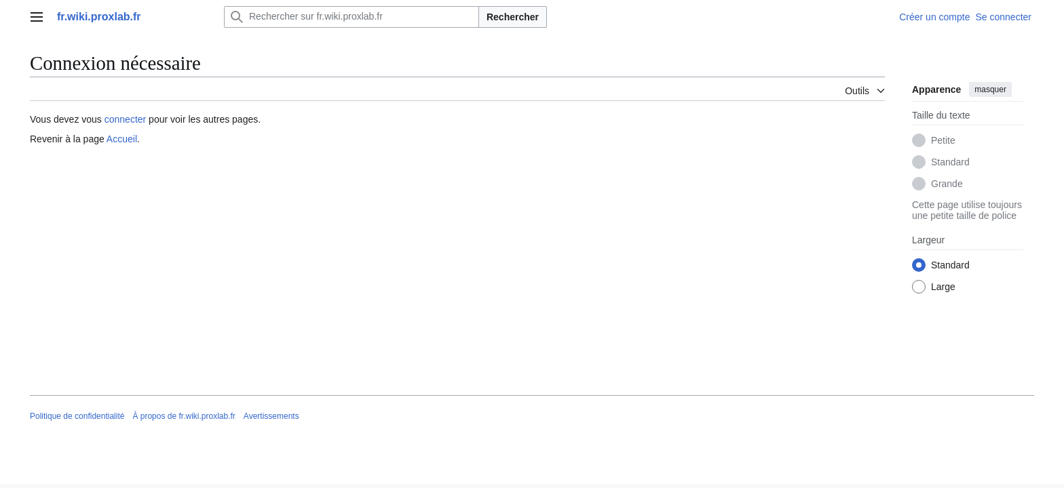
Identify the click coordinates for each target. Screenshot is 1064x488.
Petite (943, 140)
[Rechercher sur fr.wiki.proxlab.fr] (351, 17)
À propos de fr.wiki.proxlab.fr (183, 416)
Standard (950, 162)
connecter (125, 119)
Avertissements (271, 416)
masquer (990, 89)
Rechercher (513, 17)
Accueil (122, 139)
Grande (947, 183)
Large (943, 286)
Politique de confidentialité (77, 416)
